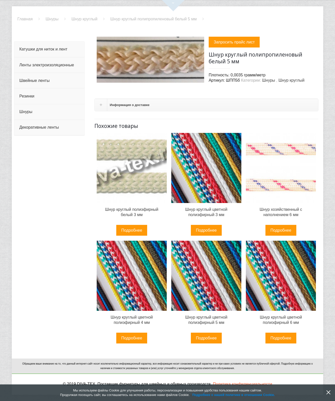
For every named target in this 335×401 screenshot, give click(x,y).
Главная (25, 19)
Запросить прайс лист (234, 42)
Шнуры (52, 19)
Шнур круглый (84, 19)
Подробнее (131, 230)
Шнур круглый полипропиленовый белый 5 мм (153, 19)
